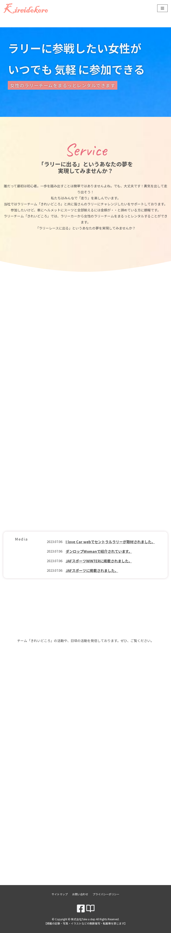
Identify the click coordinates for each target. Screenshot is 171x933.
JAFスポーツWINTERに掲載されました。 (99, 561)
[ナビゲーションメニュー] (162, 8)
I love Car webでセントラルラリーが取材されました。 (110, 541)
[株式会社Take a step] (25, 8)
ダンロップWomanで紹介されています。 (99, 551)
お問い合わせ (80, 894)
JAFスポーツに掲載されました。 (92, 570)
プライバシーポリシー (106, 894)
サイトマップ (60, 894)
